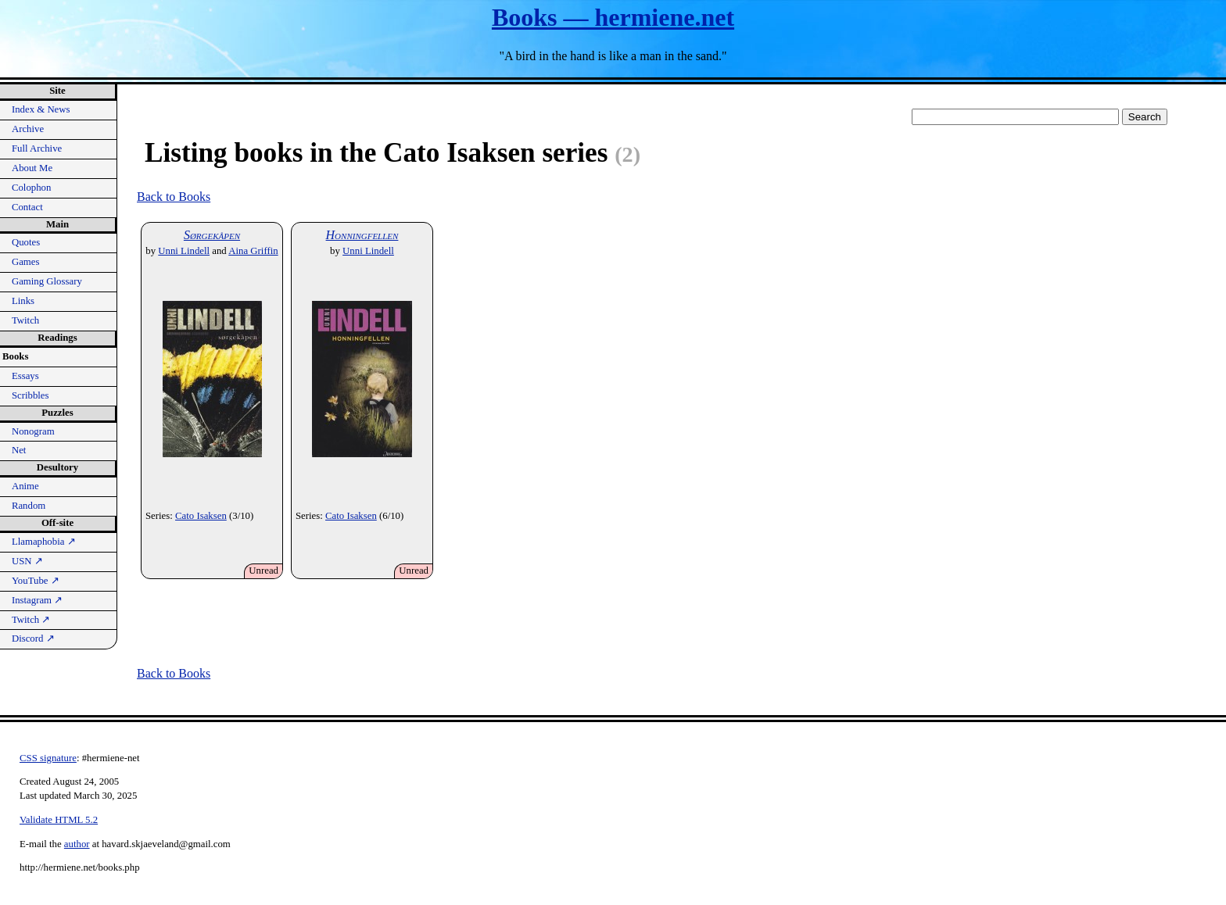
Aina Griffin (253, 250)
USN (27, 561)
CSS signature (48, 758)
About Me (32, 168)
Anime (25, 486)
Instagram (37, 600)
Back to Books (173, 196)
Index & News (41, 109)
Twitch (25, 320)
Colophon (31, 187)
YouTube (35, 580)
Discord (33, 638)
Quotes (26, 242)
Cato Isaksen (201, 515)
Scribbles (30, 395)
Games (26, 261)
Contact (27, 207)
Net (19, 450)
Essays (25, 375)
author (77, 844)
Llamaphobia (44, 541)
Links (23, 300)
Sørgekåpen (212, 234)
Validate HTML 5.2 (59, 819)
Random (28, 505)
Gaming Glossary (47, 281)
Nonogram (33, 431)
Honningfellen (362, 234)
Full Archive (37, 148)
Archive (28, 128)
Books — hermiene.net (613, 17)
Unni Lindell (184, 250)
